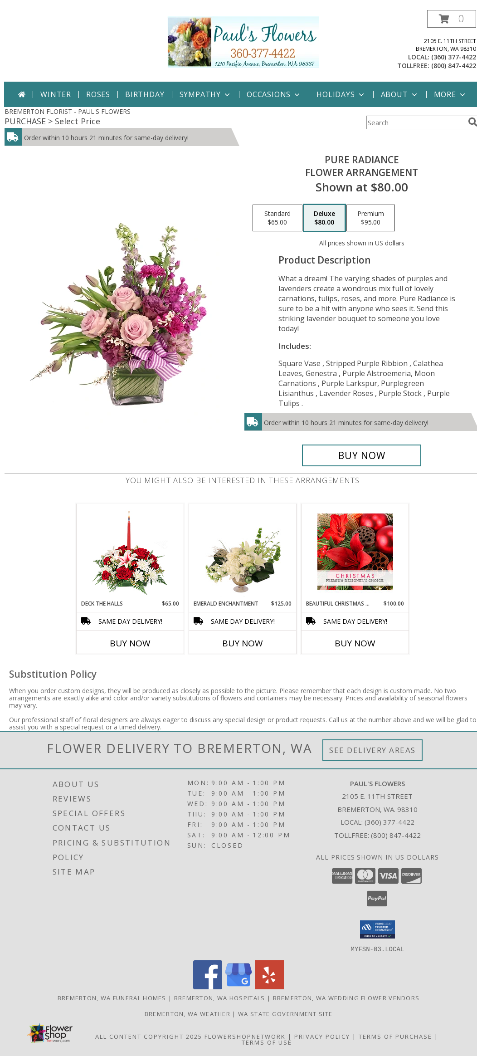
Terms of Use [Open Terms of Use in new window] (267, 1042)
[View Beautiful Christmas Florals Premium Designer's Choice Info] (355, 552)
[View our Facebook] (207, 986)
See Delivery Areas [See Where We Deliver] (372, 750)
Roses (98, 94)
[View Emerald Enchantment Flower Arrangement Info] (243, 551)
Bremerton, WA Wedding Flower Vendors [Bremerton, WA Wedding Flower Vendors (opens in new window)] (346, 997)
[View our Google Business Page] (238, 986)
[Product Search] (415, 122)
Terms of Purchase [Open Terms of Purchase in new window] (395, 1036)
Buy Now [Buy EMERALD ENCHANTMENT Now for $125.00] (242, 643)
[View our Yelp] (269, 986)
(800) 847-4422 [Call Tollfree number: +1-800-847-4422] (396, 835)
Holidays (340, 94)
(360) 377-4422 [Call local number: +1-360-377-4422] (453, 57)
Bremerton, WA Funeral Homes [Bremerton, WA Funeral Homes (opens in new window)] (112, 997)
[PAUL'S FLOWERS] (243, 41)
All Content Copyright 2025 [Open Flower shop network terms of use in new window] (148, 1036)
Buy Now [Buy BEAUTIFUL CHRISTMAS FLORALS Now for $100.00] (355, 643)
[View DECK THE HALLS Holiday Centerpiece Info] (130, 552)
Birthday (144, 94)
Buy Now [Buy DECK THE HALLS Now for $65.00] (130, 643)
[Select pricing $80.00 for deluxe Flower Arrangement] (324, 218)
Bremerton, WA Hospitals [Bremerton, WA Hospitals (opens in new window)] (219, 997)
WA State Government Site (285, 1013)
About (400, 94)
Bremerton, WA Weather (187, 1013)
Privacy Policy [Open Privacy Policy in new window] (322, 1036)
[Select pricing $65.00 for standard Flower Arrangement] (277, 218)
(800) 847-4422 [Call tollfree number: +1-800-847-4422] (453, 65)
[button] (451, 19)
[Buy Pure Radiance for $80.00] (361, 455)
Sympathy (206, 94)
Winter (55, 94)
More (450, 94)
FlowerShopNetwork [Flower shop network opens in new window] (245, 1036)
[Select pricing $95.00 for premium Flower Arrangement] (370, 218)
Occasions (274, 94)
